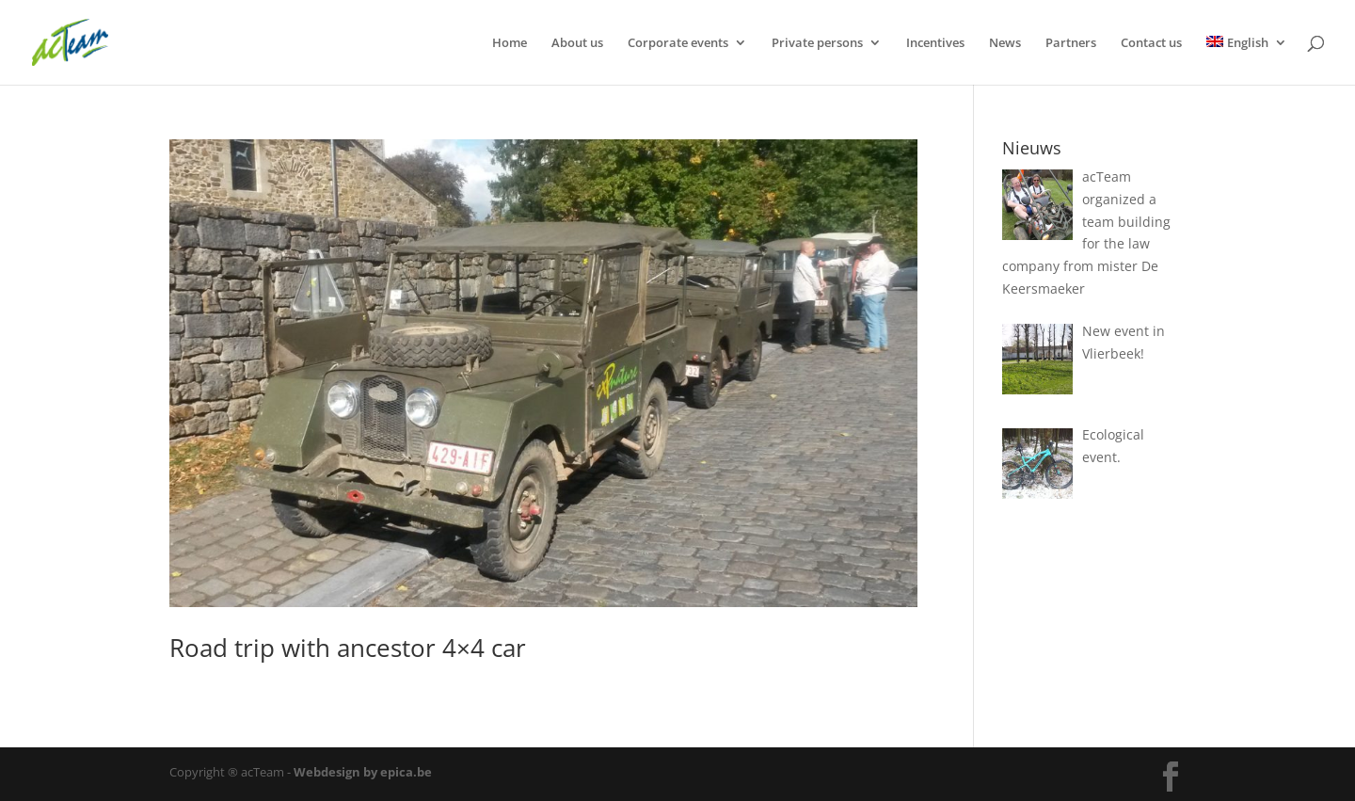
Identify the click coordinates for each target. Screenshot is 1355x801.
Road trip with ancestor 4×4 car (347, 648)
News (1005, 43)
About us (577, 43)
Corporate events (678, 43)
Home (509, 43)
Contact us (1151, 43)
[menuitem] (1246, 60)
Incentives (935, 43)
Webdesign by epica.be (363, 771)
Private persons (817, 43)
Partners (1070, 43)
